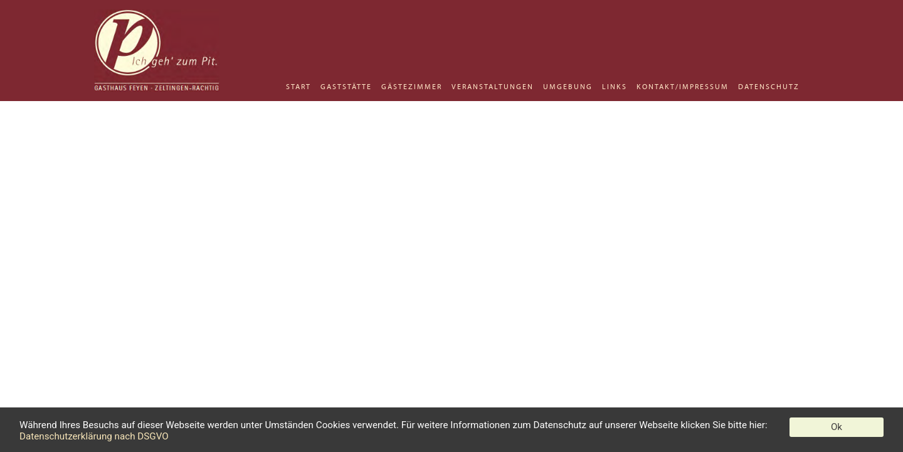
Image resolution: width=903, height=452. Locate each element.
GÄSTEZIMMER (411, 86)
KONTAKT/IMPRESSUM (682, 86)
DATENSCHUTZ (769, 86)
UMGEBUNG (568, 86)
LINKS (614, 86)
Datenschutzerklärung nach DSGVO (94, 436)
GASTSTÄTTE (346, 86)
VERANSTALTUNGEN (493, 86)
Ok (836, 427)
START (298, 86)
